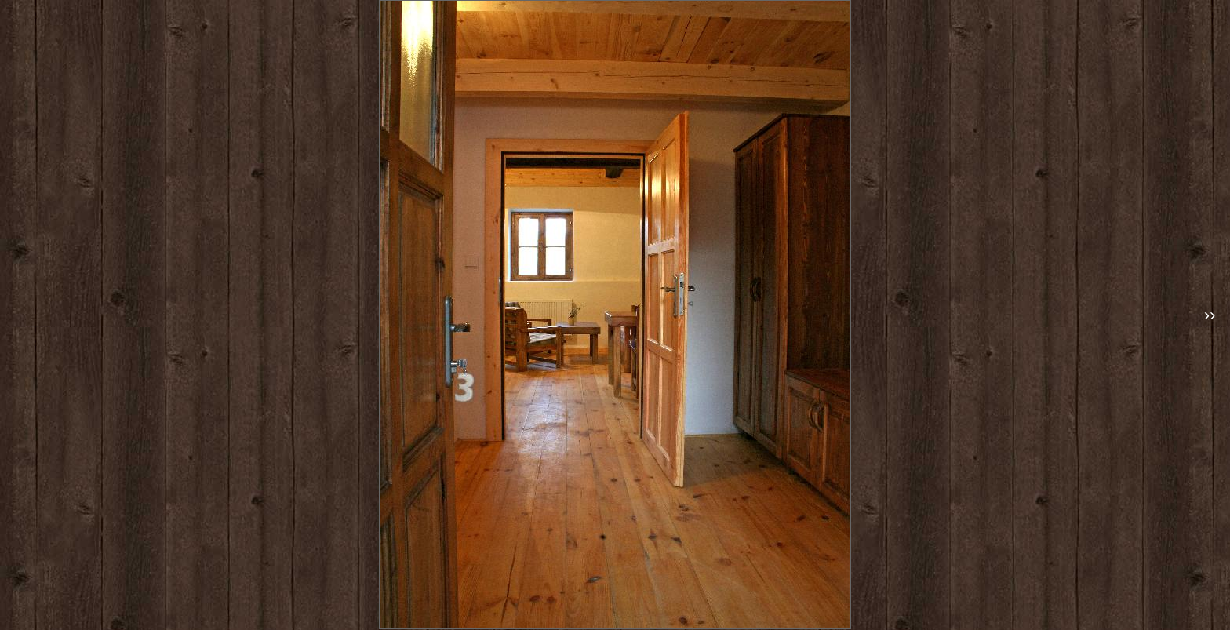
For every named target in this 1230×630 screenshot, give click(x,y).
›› (1210, 315)
